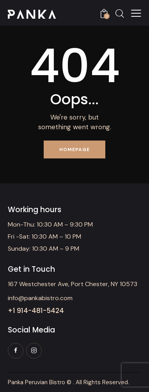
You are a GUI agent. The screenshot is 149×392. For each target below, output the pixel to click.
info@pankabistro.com (40, 298)
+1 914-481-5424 (36, 311)
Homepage (74, 149)
